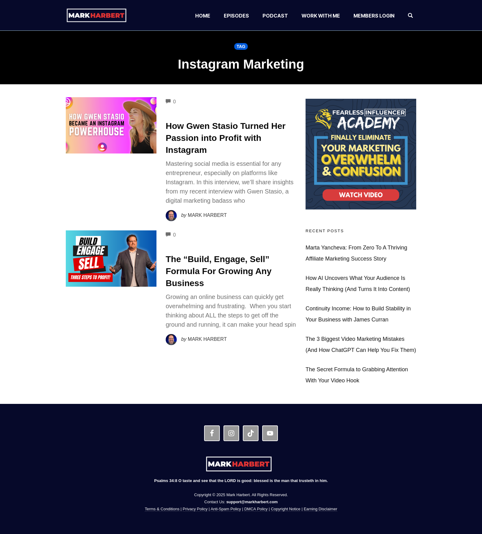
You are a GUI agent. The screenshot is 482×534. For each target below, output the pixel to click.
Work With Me (321, 16)
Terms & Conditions (162, 509)
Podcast (275, 16)
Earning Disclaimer (320, 509)
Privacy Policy (195, 509)
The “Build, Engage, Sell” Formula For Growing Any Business (218, 271)
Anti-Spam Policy (226, 509)
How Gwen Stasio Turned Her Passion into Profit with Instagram (226, 138)
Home (202, 16)
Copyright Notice (285, 509)
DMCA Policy (256, 509)
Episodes (236, 16)
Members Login (374, 16)
